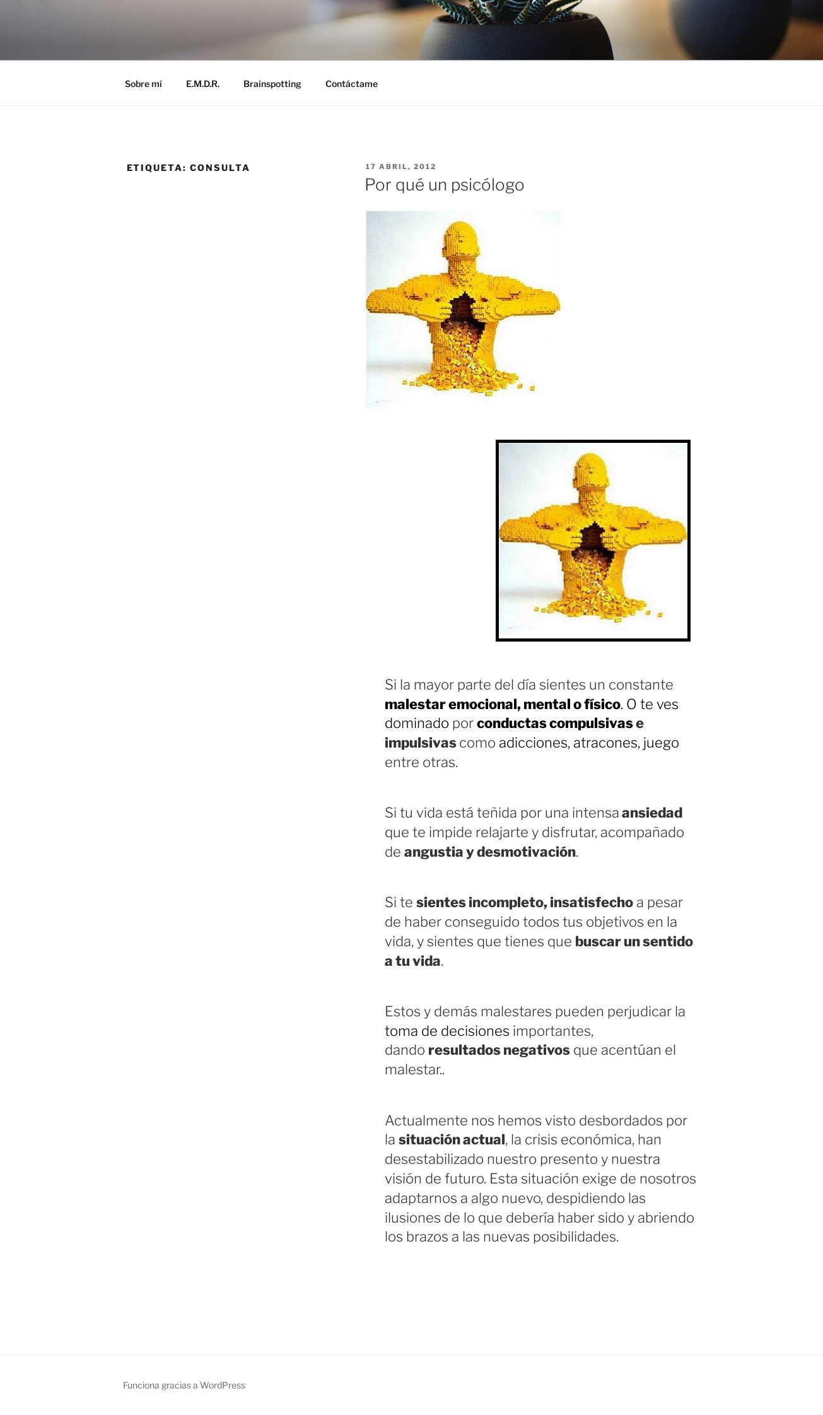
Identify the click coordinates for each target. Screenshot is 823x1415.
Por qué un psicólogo (445, 184)
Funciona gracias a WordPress (184, 1385)
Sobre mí (143, 83)
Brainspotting (272, 83)
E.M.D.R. (202, 83)
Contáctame (351, 83)
